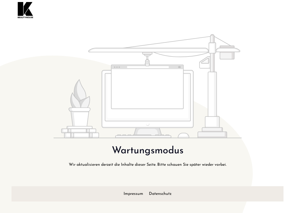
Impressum (134, 194)
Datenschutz (160, 194)
